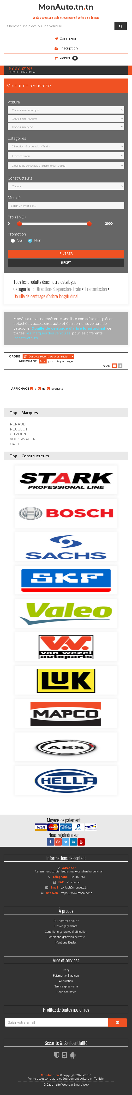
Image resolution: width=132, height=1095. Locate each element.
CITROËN (18, 434)
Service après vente (66, 986)
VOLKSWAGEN (23, 439)
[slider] (19, 223)
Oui (20, 240)
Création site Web (55, 1085)
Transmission (96, 288)
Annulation (66, 981)
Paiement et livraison (66, 975)
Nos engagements (66, 926)
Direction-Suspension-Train (58, 288)
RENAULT (18, 424)
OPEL (15, 444)
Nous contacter (66, 992)
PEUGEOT (18, 429)
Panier (66, 58)
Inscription (66, 48)
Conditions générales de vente (66, 937)
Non (37, 240)
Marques (30, 412)
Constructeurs (35, 456)
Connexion (66, 38)
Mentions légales (66, 942)
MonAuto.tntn (66, 7)
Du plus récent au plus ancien (48, 356)
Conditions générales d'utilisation (66, 931)
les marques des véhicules (48, 333)
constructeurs (26, 338)
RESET (66, 262)
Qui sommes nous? (66, 921)
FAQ (66, 970)
